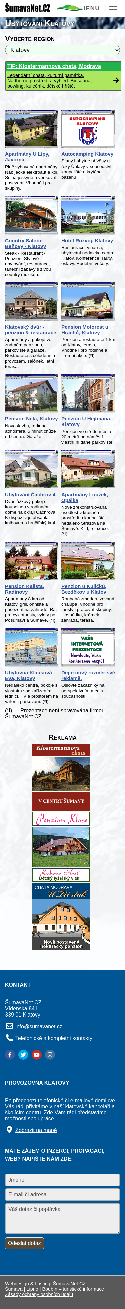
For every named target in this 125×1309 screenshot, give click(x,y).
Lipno (32, 1289)
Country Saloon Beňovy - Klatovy (25, 243)
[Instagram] (50, 1055)
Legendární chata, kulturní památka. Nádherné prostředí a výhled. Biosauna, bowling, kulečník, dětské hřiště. (49, 81)
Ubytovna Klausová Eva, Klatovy (28, 675)
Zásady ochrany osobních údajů (39, 1294)
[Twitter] (23, 1055)
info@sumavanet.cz (38, 1026)
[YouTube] (37, 1055)
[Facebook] (10, 1055)
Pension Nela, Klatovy (31, 418)
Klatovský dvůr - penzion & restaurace (30, 329)
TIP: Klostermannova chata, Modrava (54, 66)
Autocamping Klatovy (87, 154)
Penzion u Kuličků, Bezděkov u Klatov (83, 589)
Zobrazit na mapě (36, 1130)
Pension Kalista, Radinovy (24, 589)
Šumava (14, 1289)
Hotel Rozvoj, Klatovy (87, 240)
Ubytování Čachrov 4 (30, 494)
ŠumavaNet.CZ (69, 1283)
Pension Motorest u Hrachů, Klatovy (84, 329)
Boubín (50, 1289)
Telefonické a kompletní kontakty (53, 1038)
